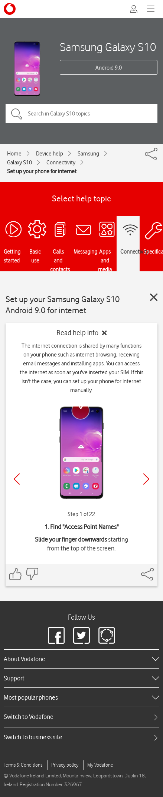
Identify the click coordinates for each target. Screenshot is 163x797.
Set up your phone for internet (41, 171)
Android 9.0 (108, 67)
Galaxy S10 (19, 162)
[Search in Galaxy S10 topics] (81, 113)
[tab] (81, 717)
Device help (49, 153)
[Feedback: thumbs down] (32, 574)
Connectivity (60, 162)
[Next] (146, 479)
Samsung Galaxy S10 (108, 47)
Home (14, 153)
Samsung (88, 153)
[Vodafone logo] (10, 9)
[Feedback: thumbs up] (15, 574)
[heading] (81, 659)
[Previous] (17, 479)
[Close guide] (153, 297)
